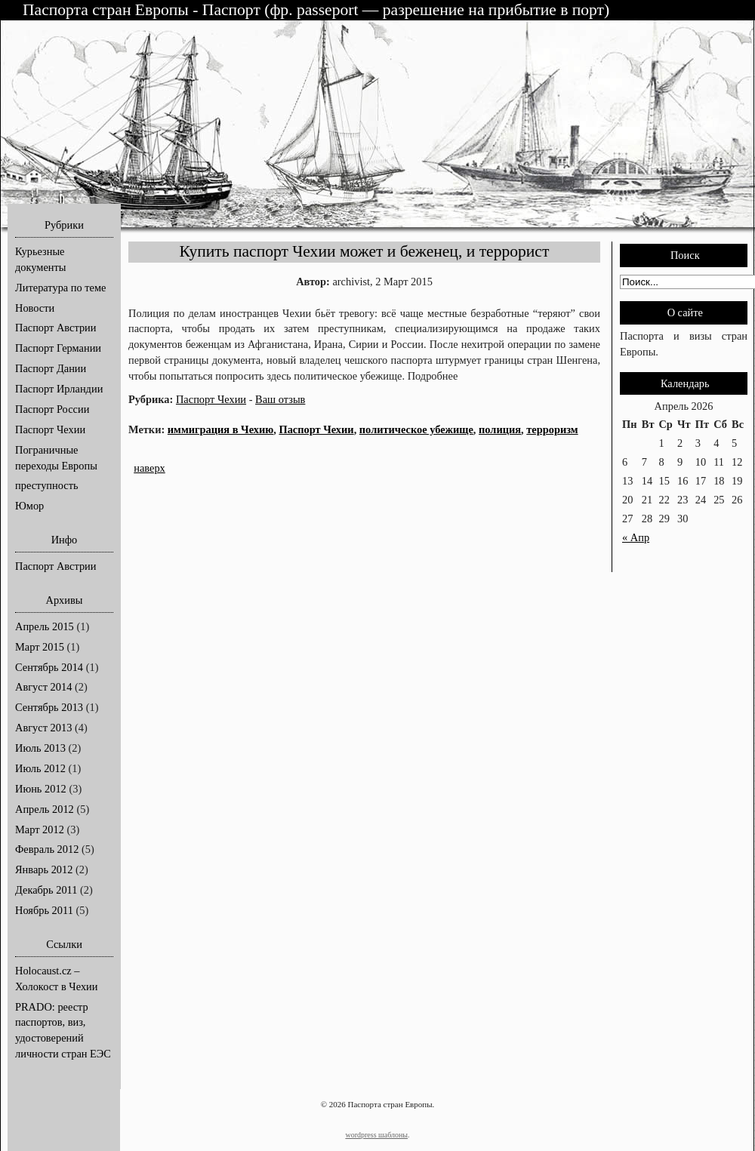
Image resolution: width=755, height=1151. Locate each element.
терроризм (552, 429)
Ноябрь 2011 (44, 910)
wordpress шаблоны (376, 1135)
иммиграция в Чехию (220, 429)
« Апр (635, 537)
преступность (47, 485)
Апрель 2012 (44, 809)
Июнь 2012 (40, 789)
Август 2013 (43, 728)
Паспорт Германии (58, 348)
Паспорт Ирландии (59, 389)
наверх (149, 468)
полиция (500, 429)
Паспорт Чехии (50, 429)
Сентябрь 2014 (49, 667)
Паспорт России (52, 409)
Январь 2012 (43, 869)
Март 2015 (39, 647)
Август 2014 (43, 687)
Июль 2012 (40, 768)
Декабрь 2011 (46, 890)
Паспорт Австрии (56, 328)
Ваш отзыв (280, 399)
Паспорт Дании (50, 368)
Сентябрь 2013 (49, 707)
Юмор (29, 506)
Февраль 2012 (47, 849)
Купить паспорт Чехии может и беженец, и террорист (365, 251)
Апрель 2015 (44, 626)
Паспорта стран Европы (108, 10)
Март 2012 (39, 829)
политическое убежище (416, 429)
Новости (34, 308)
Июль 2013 (40, 748)
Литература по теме (60, 288)
